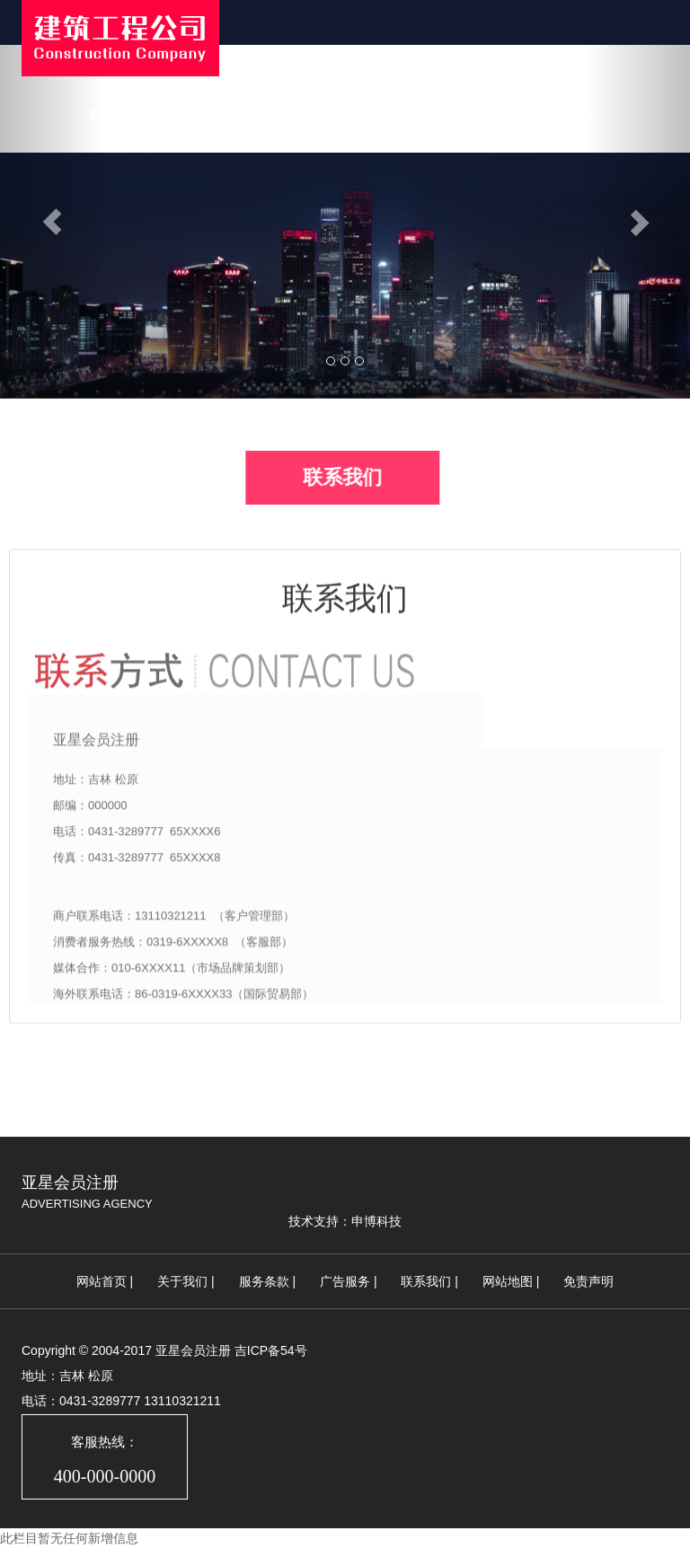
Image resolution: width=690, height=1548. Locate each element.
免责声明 (588, 1281)
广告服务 (345, 1281)
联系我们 (565, 114)
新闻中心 (296, 114)
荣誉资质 (475, 114)
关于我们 (206, 114)
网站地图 (507, 1281)
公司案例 (385, 114)
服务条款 (264, 1281)
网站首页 (116, 114)
